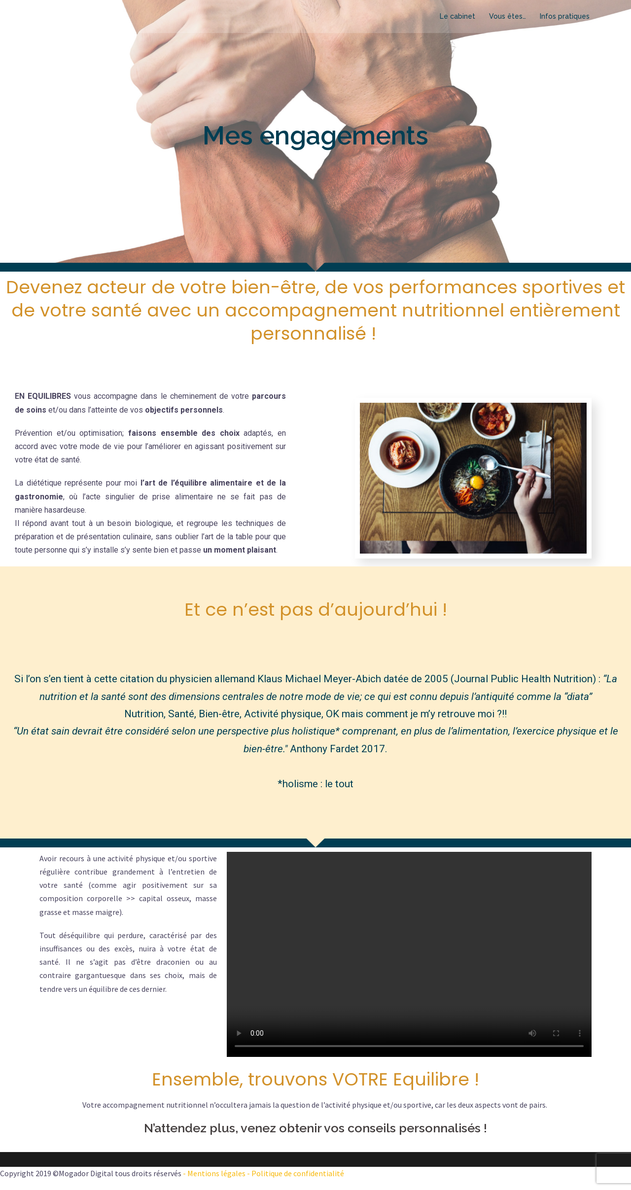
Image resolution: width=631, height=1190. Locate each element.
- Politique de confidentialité (294, 1173)
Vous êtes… (507, 16)
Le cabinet (457, 16)
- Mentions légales (214, 1173)
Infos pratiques (565, 16)
